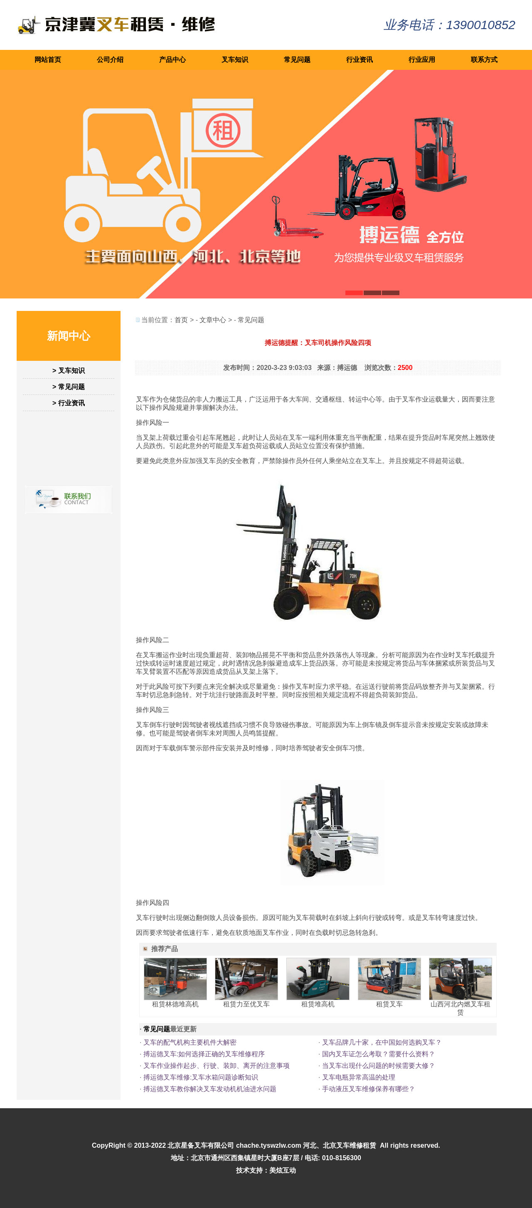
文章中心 (213, 319)
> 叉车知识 (68, 370)
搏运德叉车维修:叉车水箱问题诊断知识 (200, 1077)
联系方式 (484, 59)
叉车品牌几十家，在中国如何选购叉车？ (382, 1042)
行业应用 (422, 59)
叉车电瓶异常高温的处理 (358, 1077)
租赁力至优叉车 (246, 1004)
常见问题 (297, 59)
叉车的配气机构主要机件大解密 (189, 1042)
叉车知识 (235, 59)
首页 (181, 319)
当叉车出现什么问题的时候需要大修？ (378, 1065)
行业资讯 (359, 59)
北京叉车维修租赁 (349, 1145)
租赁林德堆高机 (175, 1004)
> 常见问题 (68, 386)
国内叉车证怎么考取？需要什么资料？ (378, 1054)
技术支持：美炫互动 (266, 1170)
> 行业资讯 (68, 403)
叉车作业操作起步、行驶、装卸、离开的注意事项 (216, 1065)
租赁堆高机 (318, 1004)
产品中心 (172, 59)
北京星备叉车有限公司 (200, 1145)
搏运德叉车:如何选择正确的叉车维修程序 (204, 1054)
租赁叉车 (389, 1004)
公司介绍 (110, 59)
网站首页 (47, 59)
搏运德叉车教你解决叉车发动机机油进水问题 (209, 1088)
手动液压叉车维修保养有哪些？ (368, 1088)
